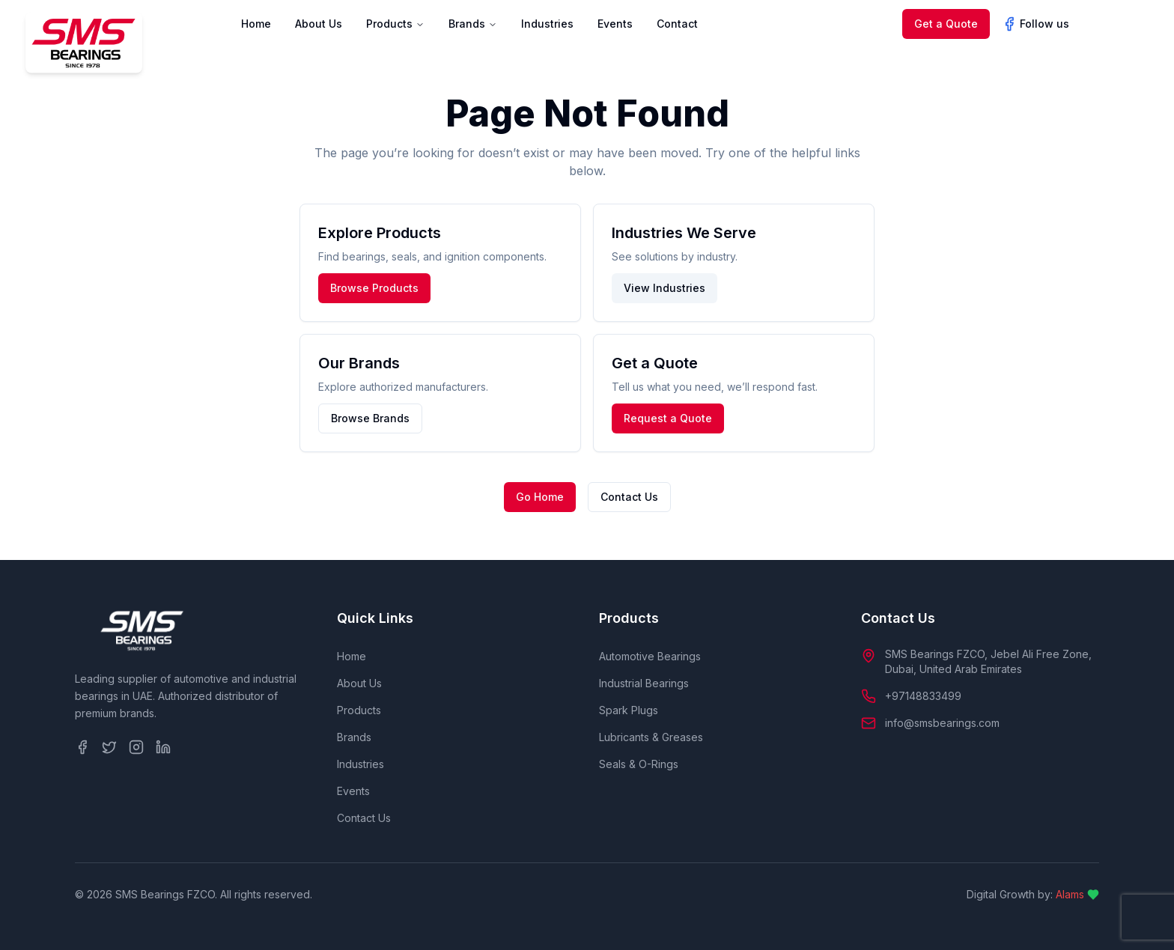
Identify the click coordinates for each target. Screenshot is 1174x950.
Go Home (540, 496)
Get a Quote (946, 23)
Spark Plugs (628, 710)
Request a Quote (668, 418)
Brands (472, 23)
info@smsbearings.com (942, 722)
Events (615, 23)
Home (256, 23)
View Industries (664, 287)
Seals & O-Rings (638, 764)
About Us (318, 23)
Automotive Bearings (650, 656)
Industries (547, 23)
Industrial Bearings (644, 683)
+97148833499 (923, 695)
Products (395, 23)
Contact (677, 23)
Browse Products (374, 287)
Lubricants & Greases (651, 737)
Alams (1070, 894)
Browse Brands (370, 418)
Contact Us (629, 496)
